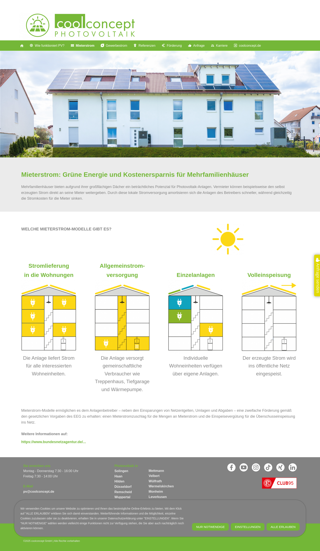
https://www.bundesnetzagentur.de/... (53, 442)
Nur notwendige (210, 547)
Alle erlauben (283, 547)
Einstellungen (247, 547)
